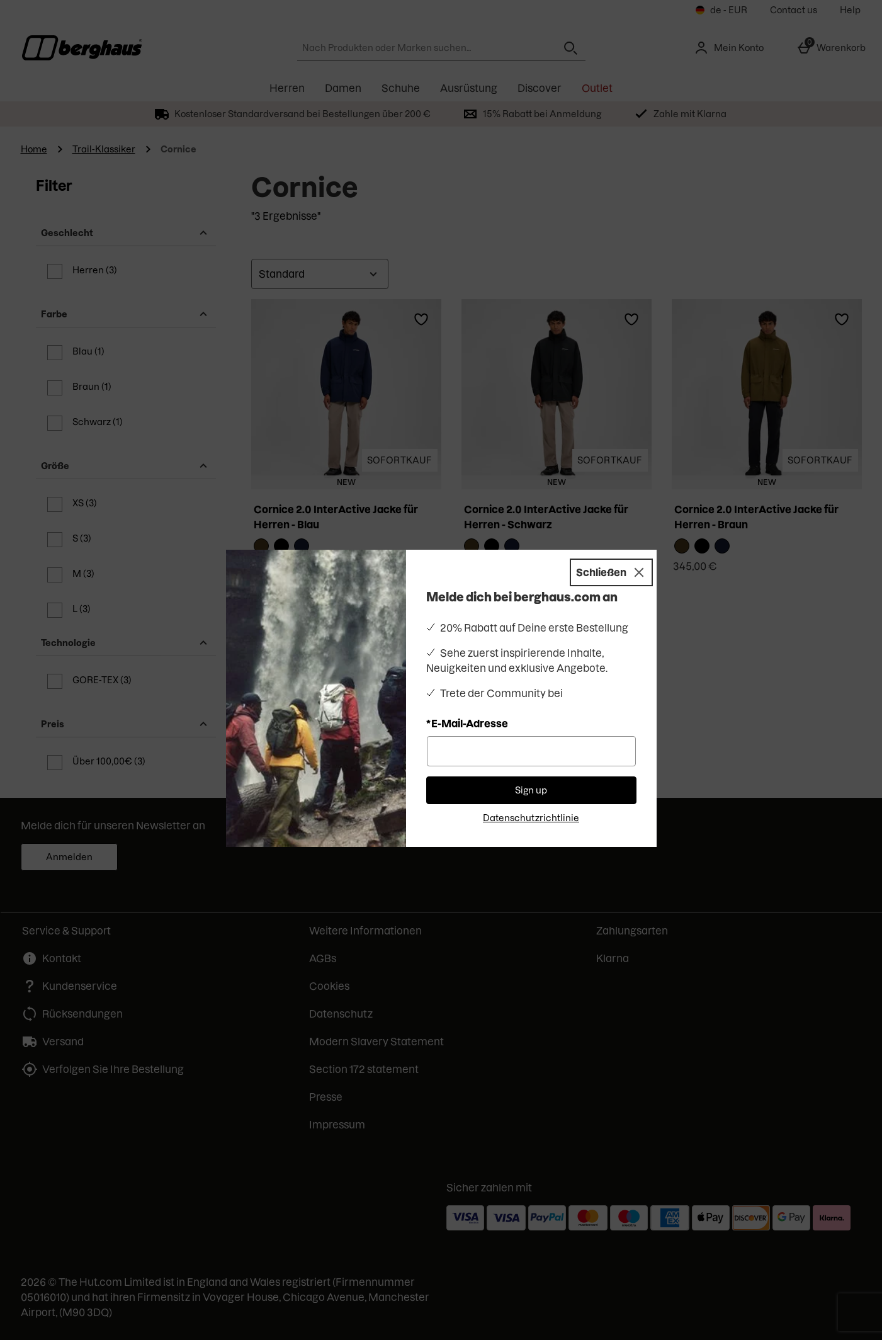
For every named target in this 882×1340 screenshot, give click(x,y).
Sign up (531, 790)
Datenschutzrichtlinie (531, 818)
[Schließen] (611, 572)
